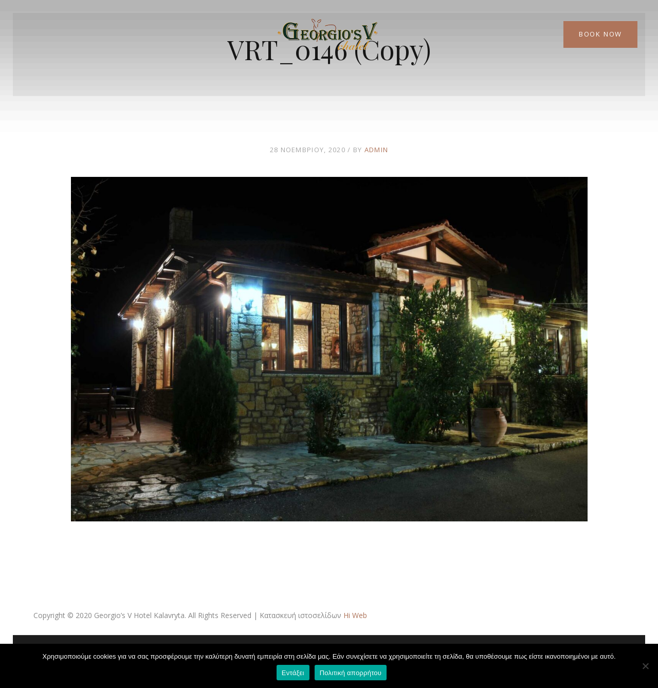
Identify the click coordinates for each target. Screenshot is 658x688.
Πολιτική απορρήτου (350, 673)
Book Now (600, 34)
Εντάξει (293, 673)
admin (376, 149)
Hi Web (355, 615)
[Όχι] (645, 666)
